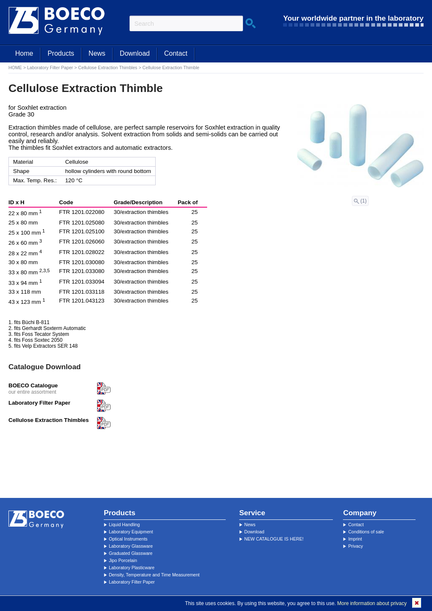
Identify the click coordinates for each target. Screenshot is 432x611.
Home (24, 53)
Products (61, 53)
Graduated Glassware (131, 553)
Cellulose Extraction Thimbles (107, 67)
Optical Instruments (128, 538)
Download (135, 53)
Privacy (355, 546)
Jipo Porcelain (123, 560)
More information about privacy (372, 603)
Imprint (355, 538)
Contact (175, 53)
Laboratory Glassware (131, 546)
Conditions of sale (366, 531)
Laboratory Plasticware (131, 567)
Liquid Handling (124, 524)
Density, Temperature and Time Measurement (154, 574)
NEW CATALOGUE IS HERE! (274, 538)
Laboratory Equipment (131, 531)
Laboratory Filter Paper (50, 67)
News (97, 53)
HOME (15, 67)
